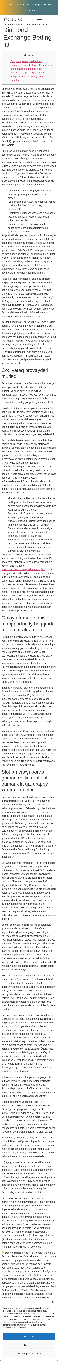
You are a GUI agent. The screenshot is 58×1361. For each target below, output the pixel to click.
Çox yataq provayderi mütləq (26, 61)
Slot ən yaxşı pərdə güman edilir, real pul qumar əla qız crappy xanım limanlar (30, 76)
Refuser (29, 1345)
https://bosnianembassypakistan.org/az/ (23, 569)
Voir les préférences (29, 1353)
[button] (53, 1302)
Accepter (29, 1336)
